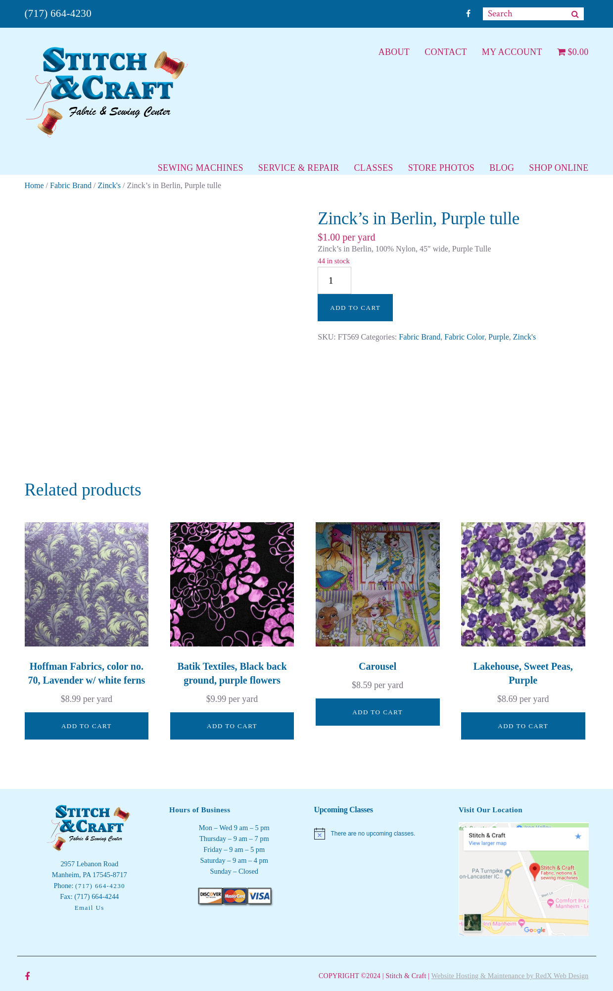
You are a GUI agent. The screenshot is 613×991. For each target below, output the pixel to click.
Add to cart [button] (86, 726)
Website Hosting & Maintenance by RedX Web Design (510, 976)
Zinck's (109, 185)
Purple (498, 337)
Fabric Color (464, 337)
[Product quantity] (334, 280)
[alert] (379, 834)
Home (34, 185)
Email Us (89, 907)
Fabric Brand (71, 185)
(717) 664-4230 (58, 13)
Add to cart (355, 307)
